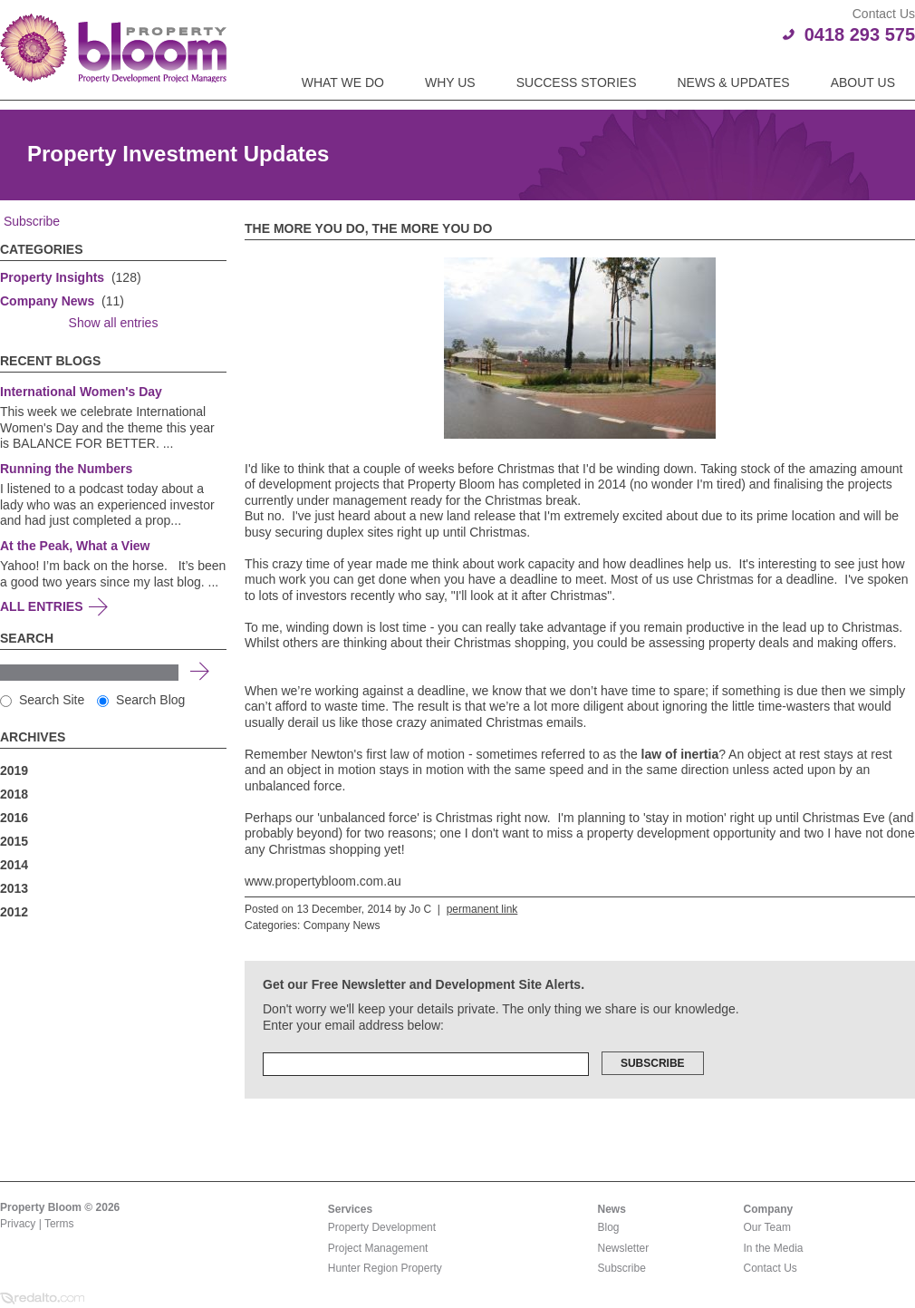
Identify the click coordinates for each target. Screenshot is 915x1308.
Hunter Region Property (385, 1268)
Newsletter (624, 1248)
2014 (14, 864)
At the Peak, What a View (74, 545)
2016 (14, 817)
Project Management (378, 1248)
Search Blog (141, 700)
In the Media (774, 1248)
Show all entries (114, 322)
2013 (14, 888)
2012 (14, 912)
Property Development (382, 1227)
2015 (14, 841)
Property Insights (52, 277)
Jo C (420, 909)
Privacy (17, 1223)
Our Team (767, 1227)
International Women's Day (81, 391)
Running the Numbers (66, 468)
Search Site (42, 700)
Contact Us (770, 1268)
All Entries (41, 606)
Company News (47, 301)
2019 (14, 770)
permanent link (482, 909)
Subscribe (30, 221)
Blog (609, 1227)
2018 (14, 794)
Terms (59, 1223)
